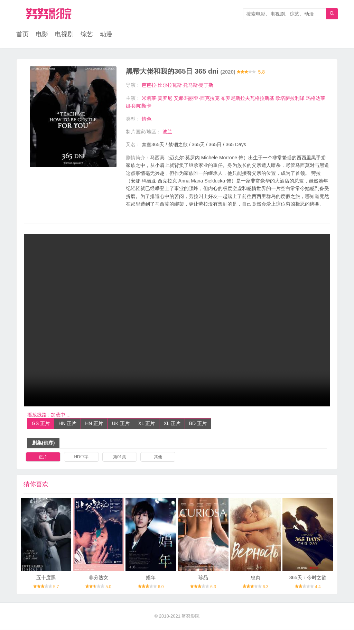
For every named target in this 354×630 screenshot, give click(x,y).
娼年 (151, 578)
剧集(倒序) (43, 443)
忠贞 (255, 578)
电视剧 (64, 34)
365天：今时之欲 (307, 578)
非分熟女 (98, 578)
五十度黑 (46, 578)
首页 (22, 34)
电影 (42, 34)
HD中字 (81, 456)
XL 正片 (146, 423)
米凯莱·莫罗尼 (157, 98)
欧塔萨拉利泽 (290, 98)
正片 (43, 456)
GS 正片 (41, 423)
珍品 (203, 578)
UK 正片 (120, 423)
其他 (158, 456)
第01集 (119, 456)
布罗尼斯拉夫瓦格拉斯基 (247, 98)
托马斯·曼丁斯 (198, 85)
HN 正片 (67, 423)
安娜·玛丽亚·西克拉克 (197, 98)
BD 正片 (198, 423)
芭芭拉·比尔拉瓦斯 (162, 85)
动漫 (106, 34)
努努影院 (190, 616)
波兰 (167, 132)
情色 (146, 119)
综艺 (87, 34)
